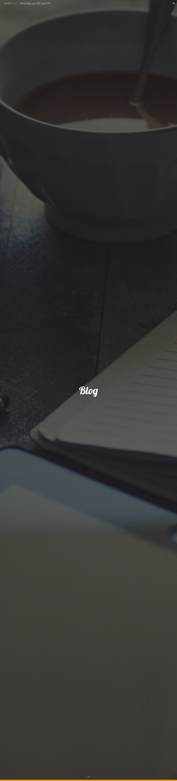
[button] (174, 3)
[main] (88, 390)
